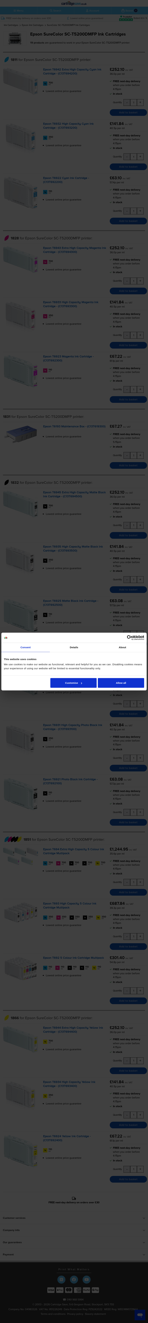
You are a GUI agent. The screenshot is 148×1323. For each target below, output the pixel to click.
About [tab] (122, 647)
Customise (73, 682)
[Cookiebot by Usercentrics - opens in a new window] (129, 637)
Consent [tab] (25, 647)
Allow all (121, 682)
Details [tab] (74, 647)
